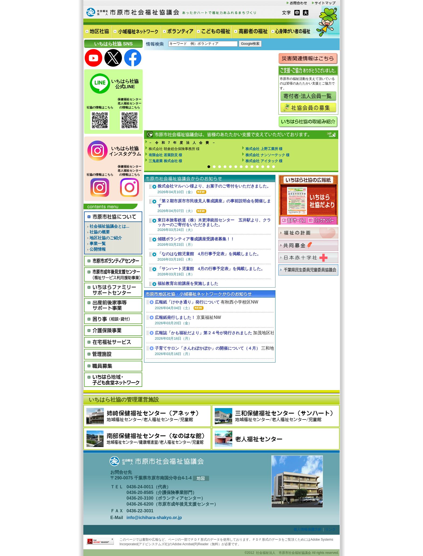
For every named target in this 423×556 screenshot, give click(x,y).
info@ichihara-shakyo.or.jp (154, 517)
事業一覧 (95, 243)
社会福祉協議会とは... (107, 226)
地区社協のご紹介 (103, 238)
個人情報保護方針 (308, 529)
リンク (330, 529)
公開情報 (95, 249)
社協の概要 (97, 232)
